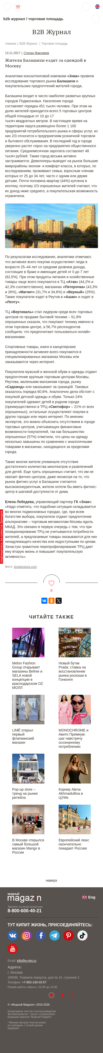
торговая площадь (45, 19)
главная (10, 43)
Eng (91, 897)
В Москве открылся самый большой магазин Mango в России (28, 846)
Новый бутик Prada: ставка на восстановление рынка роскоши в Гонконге (73, 671)
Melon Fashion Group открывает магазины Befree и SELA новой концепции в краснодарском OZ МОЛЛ (27, 675)
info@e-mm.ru (26, 960)
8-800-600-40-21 (25, 910)
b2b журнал (14, 19)
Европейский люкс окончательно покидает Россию (74, 844)
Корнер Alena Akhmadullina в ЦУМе (71, 793)
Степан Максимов (36, 53)
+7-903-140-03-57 (34, 982)
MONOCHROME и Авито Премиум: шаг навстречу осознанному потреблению (73, 738)
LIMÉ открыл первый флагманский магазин (23, 736)
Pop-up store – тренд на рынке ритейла (25, 793)
